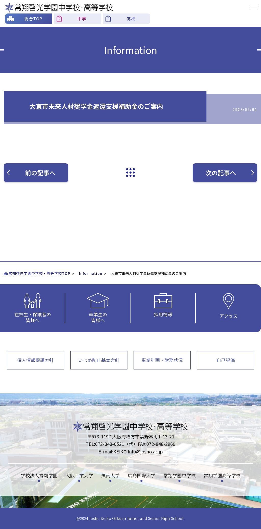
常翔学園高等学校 (222, 475)
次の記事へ (229, 172)
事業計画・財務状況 (162, 360)
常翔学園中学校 (179, 475)
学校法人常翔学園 (39, 475)
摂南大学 (110, 475)
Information (90, 273)
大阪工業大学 (79, 475)
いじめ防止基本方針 (99, 360)
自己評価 (225, 360)
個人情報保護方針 (35, 360)
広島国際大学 (141, 475)
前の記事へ (34, 172)
